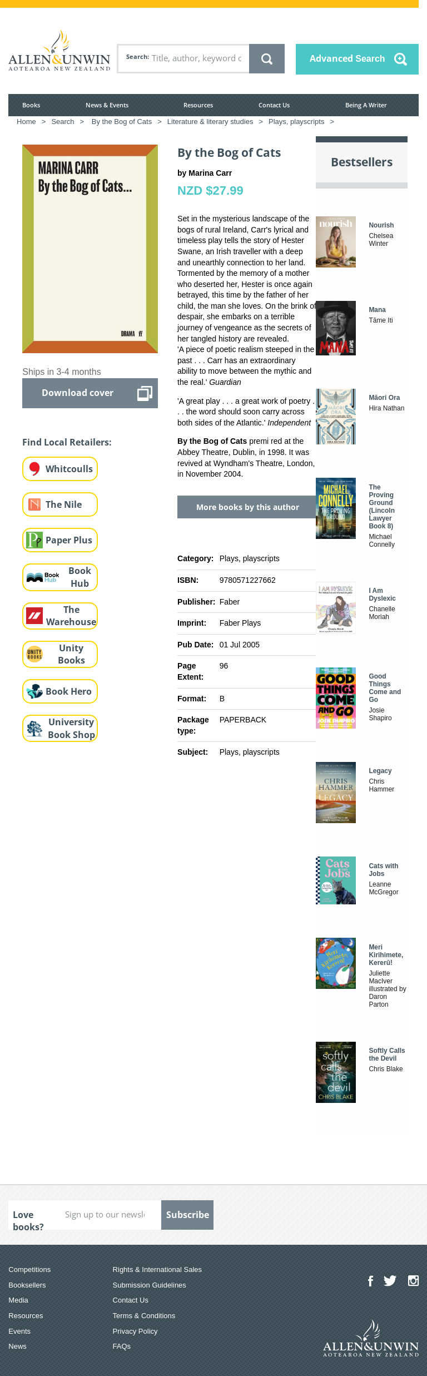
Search (136, 56)
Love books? (28, 1219)
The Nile (64, 504)
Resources (198, 105)
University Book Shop (71, 728)
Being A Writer (366, 105)
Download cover (77, 393)
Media (18, 1300)
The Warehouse (71, 615)
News (17, 1346)
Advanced (347, 58)
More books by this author (247, 507)
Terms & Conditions (144, 1315)
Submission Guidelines (149, 1285)
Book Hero (69, 691)
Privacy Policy (135, 1331)
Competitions (29, 1269)
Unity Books (71, 654)
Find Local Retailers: (67, 442)
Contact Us (274, 105)
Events (19, 1331)
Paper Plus (69, 540)
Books (31, 105)
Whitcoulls (69, 469)
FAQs (122, 1346)
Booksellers (27, 1285)
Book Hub (79, 577)
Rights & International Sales (157, 1269)
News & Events (107, 105)
